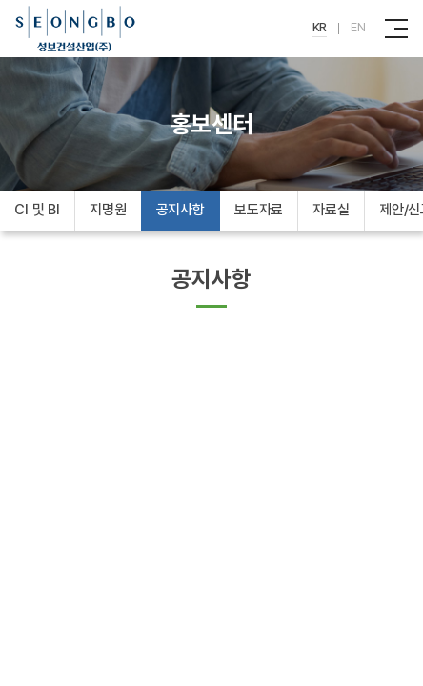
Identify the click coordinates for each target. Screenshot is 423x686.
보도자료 (258, 209)
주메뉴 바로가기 (0, 0)
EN (358, 27)
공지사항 (180, 209)
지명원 (108, 209)
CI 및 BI (37, 209)
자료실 (331, 209)
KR (320, 27)
